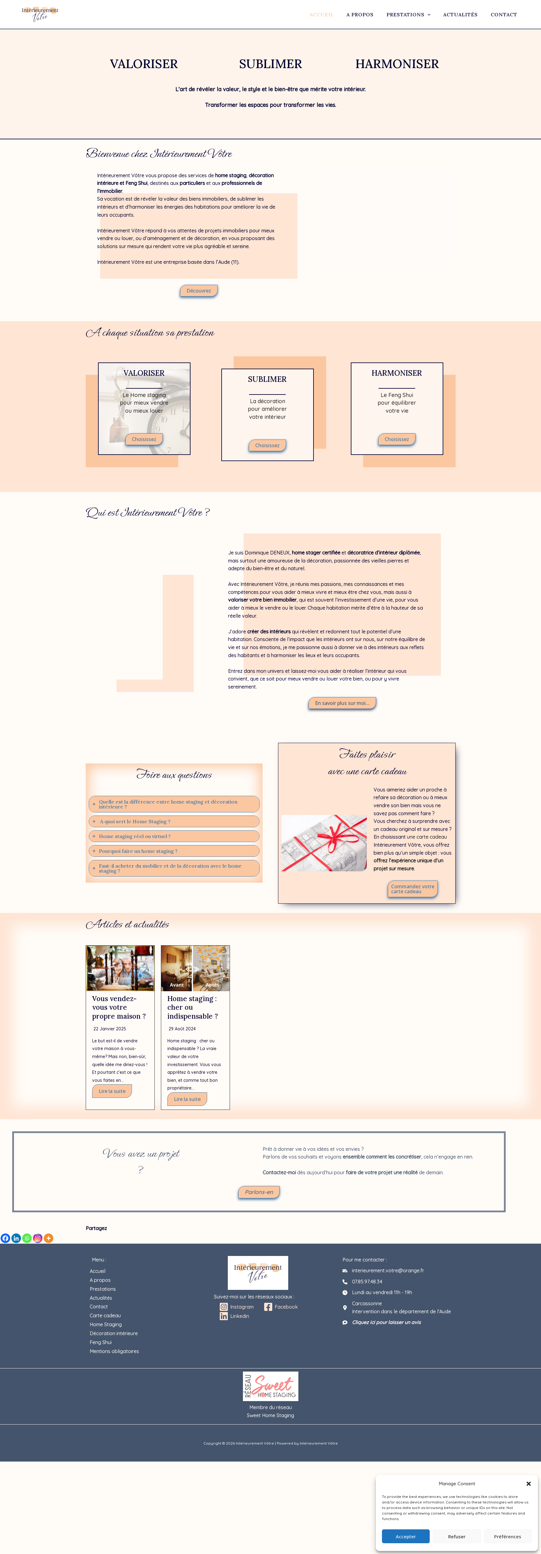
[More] (48, 1239)
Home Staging (108, 1319)
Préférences (507, 1536)
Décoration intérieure (116, 1327)
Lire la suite (112, 1100)
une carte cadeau (427, 837)
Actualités (457, 14)
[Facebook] (5, 1239)
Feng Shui (136, 183)
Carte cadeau (107, 1311)
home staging (230, 175)
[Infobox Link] (144, 408)
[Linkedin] (16, 1239)
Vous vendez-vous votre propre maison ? (117, 1012)
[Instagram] (38, 1239)
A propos (353, 14)
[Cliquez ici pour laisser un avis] (381, 1323)
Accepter (406, 1536)
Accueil (314, 14)
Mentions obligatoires (116, 1342)
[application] (422, 14)
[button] (529, 1484)
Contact (501, 14)
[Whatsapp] (27, 1239)
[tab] (174, 804)
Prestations (403, 14)
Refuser (456, 1536)
